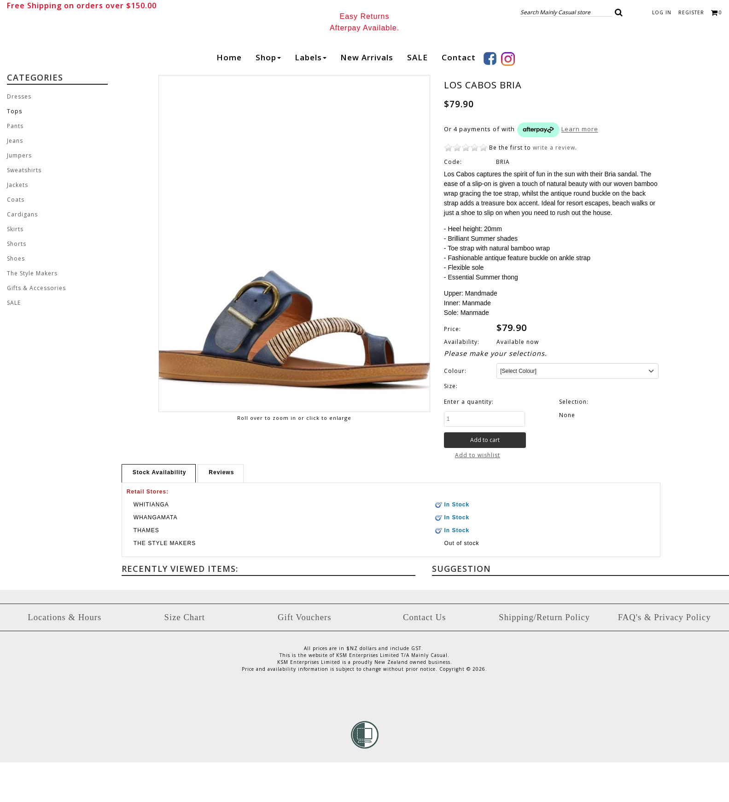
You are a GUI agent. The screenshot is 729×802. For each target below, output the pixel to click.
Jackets (17, 224)
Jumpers (19, 195)
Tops (14, 151)
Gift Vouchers (304, 657)
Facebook (490, 98)
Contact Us (424, 657)
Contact (459, 97)
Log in (661, 12)
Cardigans (22, 254)
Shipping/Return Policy (544, 657)
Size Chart (184, 657)
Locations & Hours (64, 657)
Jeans (15, 180)
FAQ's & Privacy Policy (664, 657)
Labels (311, 97)
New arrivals (366, 97)
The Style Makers (32, 313)
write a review (554, 187)
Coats (15, 239)
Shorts (16, 283)
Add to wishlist (477, 495)
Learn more (579, 168)
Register (691, 12)
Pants (15, 165)
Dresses (19, 136)
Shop (268, 97)
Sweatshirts (24, 210)
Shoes (16, 298)
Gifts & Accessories (36, 327)
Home (229, 97)
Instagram (508, 98)
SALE (417, 97)
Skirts (15, 269)
